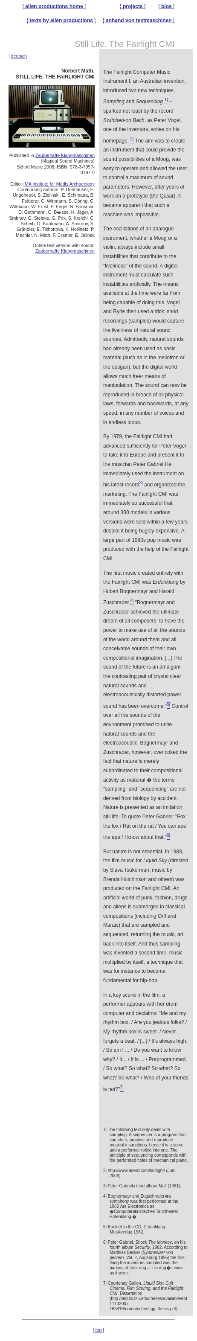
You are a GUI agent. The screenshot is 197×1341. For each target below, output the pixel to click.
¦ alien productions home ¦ (54, 6)
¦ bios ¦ (166, 6)
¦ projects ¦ (132, 6)
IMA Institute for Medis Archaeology (59, 183)
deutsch (19, 55)
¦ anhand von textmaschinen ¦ (138, 20)
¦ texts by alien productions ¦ (61, 20)
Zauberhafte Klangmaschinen (65, 155)
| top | (98, 1329)
